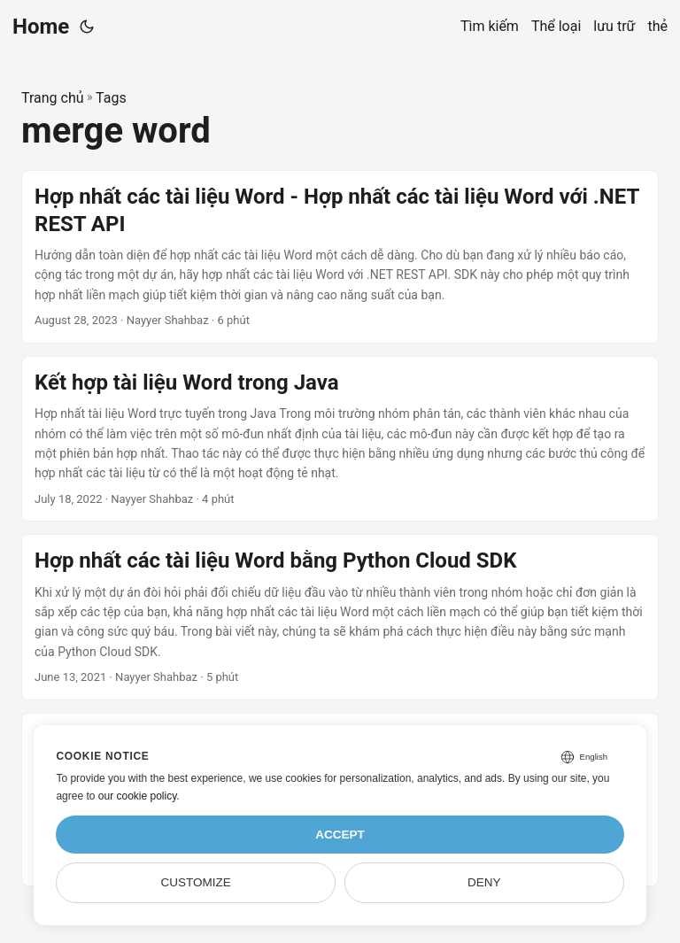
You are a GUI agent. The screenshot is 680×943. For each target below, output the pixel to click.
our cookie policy (137, 796)
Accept (340, 834)
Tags (111, 97)
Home (40, 26)
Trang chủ (52, 97)
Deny (484, 882)
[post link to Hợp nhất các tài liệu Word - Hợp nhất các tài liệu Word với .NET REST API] (340, 257)
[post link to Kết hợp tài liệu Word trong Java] (340, 439)
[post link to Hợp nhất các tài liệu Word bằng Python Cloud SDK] (340, 617)
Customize (196, 882)
